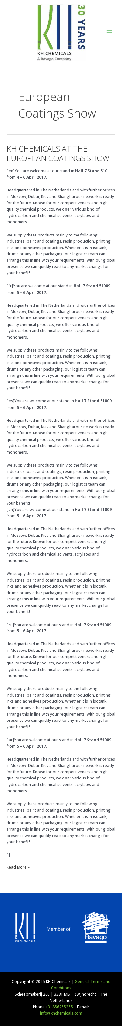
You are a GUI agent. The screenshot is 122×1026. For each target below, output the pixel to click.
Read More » (18, 867)
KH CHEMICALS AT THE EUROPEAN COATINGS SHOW (58, 153)
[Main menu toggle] (109, 32)
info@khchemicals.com (61, 1013)
